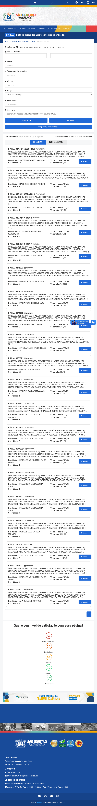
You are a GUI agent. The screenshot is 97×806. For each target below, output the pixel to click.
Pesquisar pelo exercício (16, 71)
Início (7, 41)
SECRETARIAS (32, 28)
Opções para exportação (48, 127)
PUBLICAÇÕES (67, 28)
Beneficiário (11, 100)
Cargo (8, 91)
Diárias (32, 41)
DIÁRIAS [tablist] (37, 142)
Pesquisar (26, 120)
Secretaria (10, 110)
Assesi (39, 803)
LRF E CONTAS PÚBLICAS (54, 28)
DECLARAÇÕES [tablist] (56, 142)
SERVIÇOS (42, 28)
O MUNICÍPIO (22, 28)
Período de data (12, 52)
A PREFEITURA (12, 28)
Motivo (8, 61)
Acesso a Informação (20, 41)
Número (9, 81)
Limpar (70, 120)
